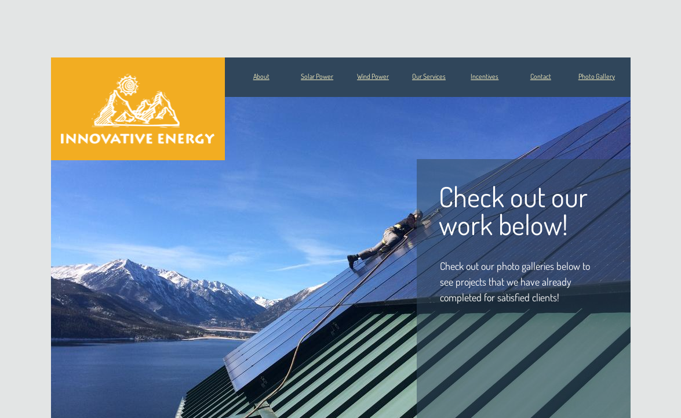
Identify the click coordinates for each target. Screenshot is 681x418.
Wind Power (373, 76)
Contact (540, 76)
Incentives (484, 76)
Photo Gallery (596, 76)
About (261, 76)
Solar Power (317, 76)
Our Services (429, 76)
